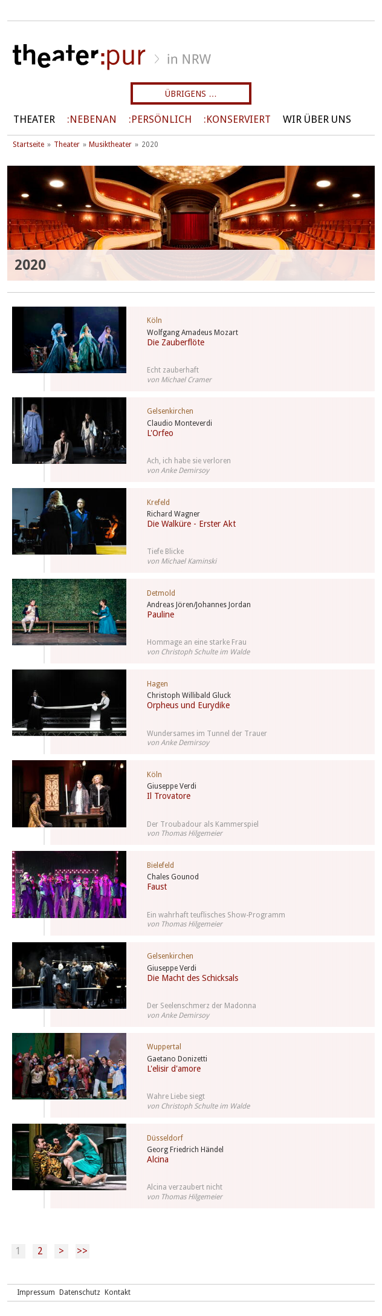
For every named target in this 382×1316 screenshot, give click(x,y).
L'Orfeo (160, 433)
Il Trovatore (168, 796)
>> (82, 1251)
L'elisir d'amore (174, 1068)
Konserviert (238, 119)
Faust (157, 886)
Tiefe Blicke (165, 551)
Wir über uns (317, 119)
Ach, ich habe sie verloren (189, 461)
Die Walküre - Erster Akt (191, 524)
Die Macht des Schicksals (192, 978)
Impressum (36, 1292)
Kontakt (118, 1292)
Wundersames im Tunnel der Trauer (207, 733)
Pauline (160, 614)
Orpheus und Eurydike (188, 705)
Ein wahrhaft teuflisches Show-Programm (216, 915)
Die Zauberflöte (175, 342)
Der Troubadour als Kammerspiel (203, 824)
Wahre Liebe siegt (176, 1096)
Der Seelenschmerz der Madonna (201, 1006)
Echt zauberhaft (173, 370)
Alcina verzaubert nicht (184, 1187)
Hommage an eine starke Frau (197, 642)
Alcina (158, 1159)
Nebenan (93, 119)
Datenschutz (79, 1292)
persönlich (161, 119)
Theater (34, 119)
